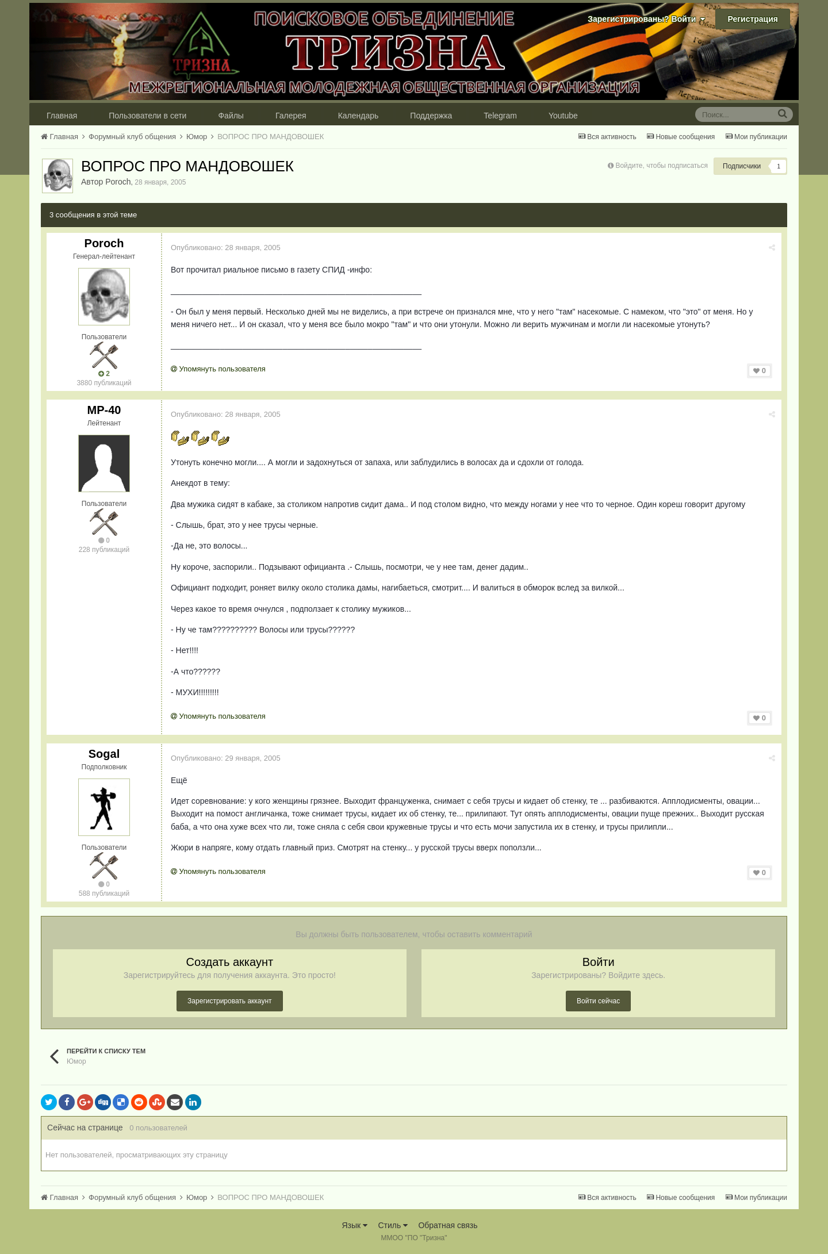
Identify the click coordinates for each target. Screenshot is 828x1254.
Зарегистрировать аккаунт (229, 1001)
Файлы (230, 115)
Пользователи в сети (147, 115)
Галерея (290, 115)
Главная (62, 115)
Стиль (393, 1225)
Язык (354, 1225)
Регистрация (752, 19)
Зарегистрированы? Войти (646, 19)
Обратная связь (447, 1225)
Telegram (500, 115)
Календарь (358, 115)
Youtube (563, 115)
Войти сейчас (598, 1001)
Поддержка (431, 115)
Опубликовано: (226, 247)
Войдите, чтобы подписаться (661, 166)
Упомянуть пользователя (218, 369)
